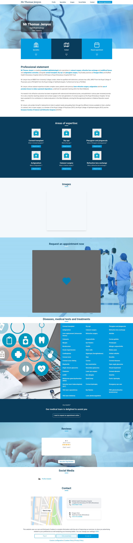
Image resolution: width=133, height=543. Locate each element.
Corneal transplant (68, 326)
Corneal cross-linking (69, 360)
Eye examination (91, 364)
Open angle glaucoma (116, 364)
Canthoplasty (66, 353)
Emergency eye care (115, 384)
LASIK (64, 375)
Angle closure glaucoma (70, 368)
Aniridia (111, 333)
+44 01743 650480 (77, 516)
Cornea (88, 360)
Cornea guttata (114, 339)
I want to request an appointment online (66, 415)
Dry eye (88, 326)
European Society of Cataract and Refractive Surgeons (38, 110)
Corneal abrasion (114, 371)
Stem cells (89, 350)
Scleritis (111, 375)
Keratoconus (66, 346)
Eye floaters (89, 343)
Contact (92, 2)
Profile (54, 2)
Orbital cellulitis (114, 353)
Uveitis (88, 346)
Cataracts (65, 339)
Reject (45, 536)
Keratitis (111, 357)
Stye (87, 357)
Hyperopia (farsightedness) (94, 353)
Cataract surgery (91, 330)
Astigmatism (66, 330)
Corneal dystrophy (91, 384)
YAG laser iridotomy (68, 396)
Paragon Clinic (98, 72)
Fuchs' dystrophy (114, 378)
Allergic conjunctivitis (116, 346)
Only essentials (66, 536)
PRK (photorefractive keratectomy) (115, 391)
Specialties (63, 2)
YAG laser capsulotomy (69, 390)
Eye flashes (89, 390)
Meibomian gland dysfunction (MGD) (71, 380)
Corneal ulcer (66, 357)
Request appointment (105, 2)
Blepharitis (65, 364)
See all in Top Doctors (66, 461)
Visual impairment (115, 368)
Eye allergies (90, 375)
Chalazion (65, 371)
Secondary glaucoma (92, 368)
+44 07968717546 (77, 504)
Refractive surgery (92, 333)
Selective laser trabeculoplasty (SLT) (72, 385)
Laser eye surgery (91, 371)
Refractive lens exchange (117, 330)
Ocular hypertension (68, 350)
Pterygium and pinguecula (117, 326)
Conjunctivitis (90, 339)
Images (72, 2)
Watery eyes (113, 350)
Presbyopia (112, 343)
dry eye (60, 72)
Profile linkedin (46, 479)
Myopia (64, 343)
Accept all (88, 536)
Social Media (82, 2)
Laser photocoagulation (93, 396)
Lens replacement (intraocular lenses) (72, 334)
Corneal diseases (114, 360)
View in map (47, 510)
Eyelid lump (89, 378)
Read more (36, 146)
